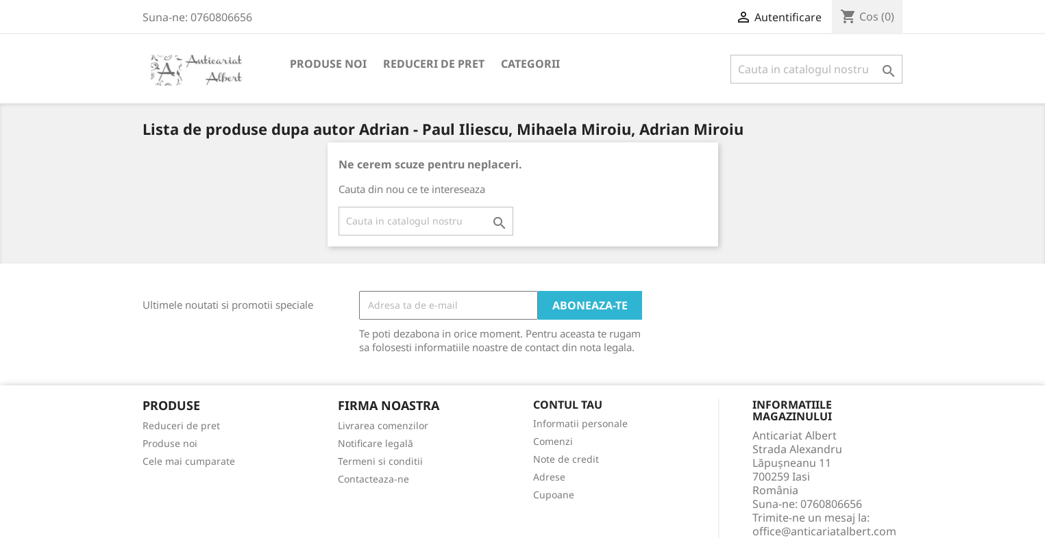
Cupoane (553, 494)
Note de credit (566, 458)
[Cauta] (816, 69)
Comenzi (553, 441)
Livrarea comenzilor (383, 425)
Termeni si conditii (380, 461)
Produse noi (328, 63)
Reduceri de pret (433, 63)
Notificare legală (375, 443)
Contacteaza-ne (373, 478)
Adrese (549, 476)
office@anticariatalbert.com (824, 531)
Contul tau (567, 405)
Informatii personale (580, 423)
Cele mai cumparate (189, 461)
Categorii (530, 63)
